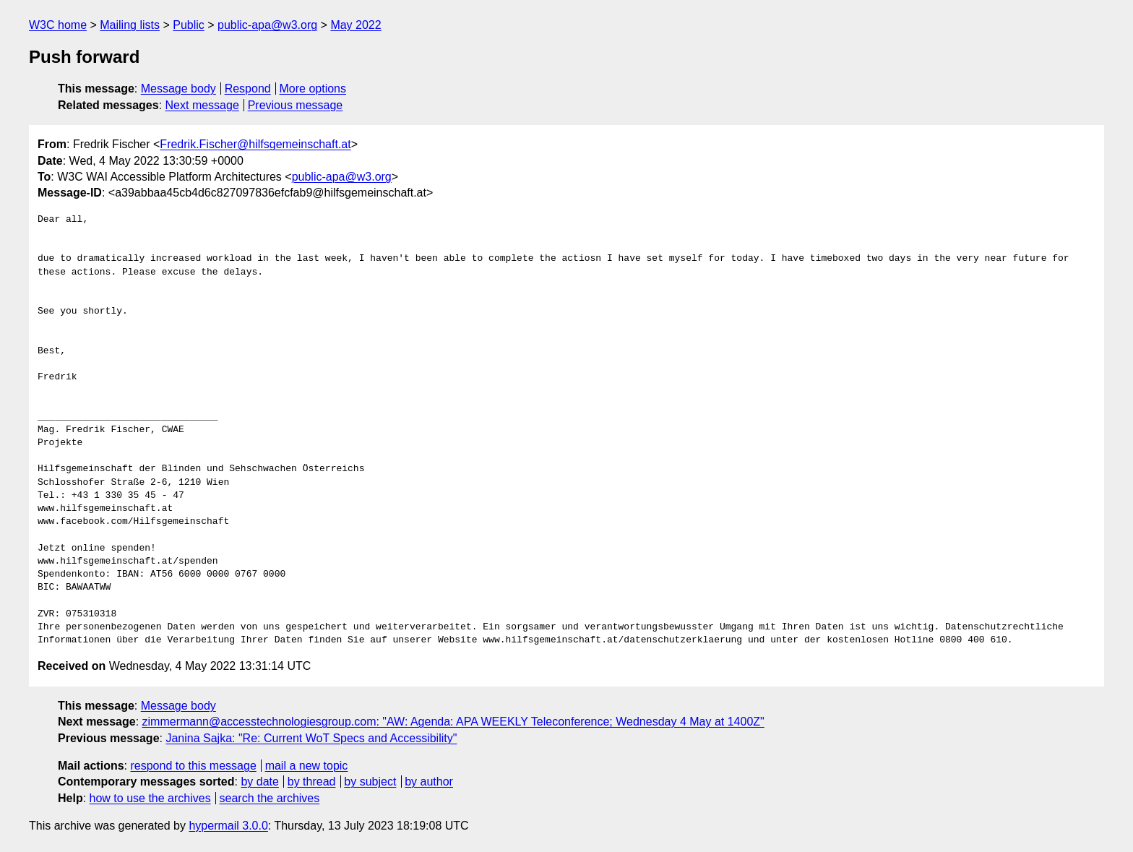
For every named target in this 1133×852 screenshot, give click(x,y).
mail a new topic (306, 766)
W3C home (58, 25)
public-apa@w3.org (267, 25)
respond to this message (193, 766)
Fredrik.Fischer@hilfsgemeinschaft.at (255, 144)
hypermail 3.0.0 (228, 825)
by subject (370, 781)
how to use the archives (150, 798)
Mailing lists (130, 25)
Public (188, 25)
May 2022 (355, 25)
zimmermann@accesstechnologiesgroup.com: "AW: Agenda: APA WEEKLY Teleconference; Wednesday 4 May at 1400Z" (453, 721)
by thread (312, 781)
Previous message (295, 105)
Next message (202, 105)
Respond (248, 88)
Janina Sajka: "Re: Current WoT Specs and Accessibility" (311, 738)
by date (259, 781)
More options (313, 88)
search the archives (270, 798)
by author (429, 781)
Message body (178, 88)
